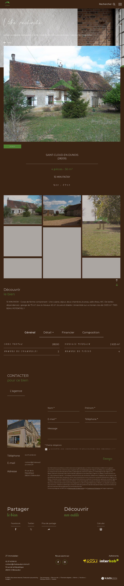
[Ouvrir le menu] (120, 4)
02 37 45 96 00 (30, 455)
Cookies (54, 580)
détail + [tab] (48, 332)
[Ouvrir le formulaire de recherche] (107, 4)
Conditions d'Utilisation (93, 488)
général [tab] (30, 332)
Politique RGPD (45, 580)
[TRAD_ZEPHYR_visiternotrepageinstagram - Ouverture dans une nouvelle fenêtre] (64, 562)
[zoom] (23, 223)
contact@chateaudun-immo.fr (17, 565)
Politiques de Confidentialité (76, 488)
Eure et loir (45, 35)
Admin (75, 578)
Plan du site (55, 578)
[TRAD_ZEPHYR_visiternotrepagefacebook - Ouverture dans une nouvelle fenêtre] (57, 562)
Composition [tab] (91, 332)
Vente (35, 35)
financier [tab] (68, 332)
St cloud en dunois (60, 35)
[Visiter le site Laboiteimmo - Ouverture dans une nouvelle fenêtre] (109, 579)
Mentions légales (66, 578)
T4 (80, 35)
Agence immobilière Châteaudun (17, 35)
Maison (74, 35)
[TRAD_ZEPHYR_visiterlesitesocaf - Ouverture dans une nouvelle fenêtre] (90, 562)
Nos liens (82, 578)
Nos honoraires (44, 578)
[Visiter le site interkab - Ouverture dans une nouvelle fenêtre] (109, 561)
